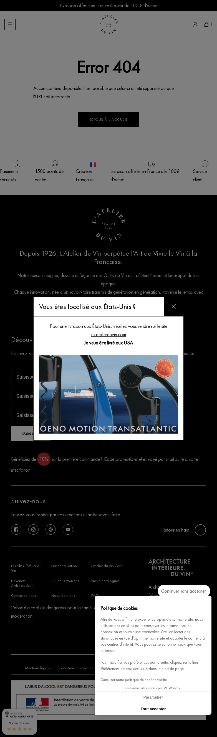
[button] (205, 731)
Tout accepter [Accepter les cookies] (153, 709)
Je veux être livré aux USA (108, 342)
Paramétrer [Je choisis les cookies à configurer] (153, 697)
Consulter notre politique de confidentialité (133, 679)
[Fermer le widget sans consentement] (184, 591)
